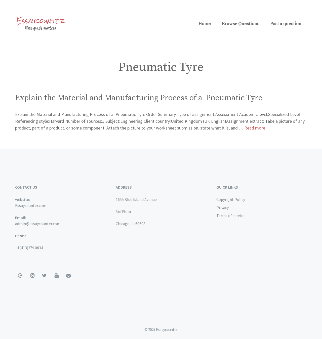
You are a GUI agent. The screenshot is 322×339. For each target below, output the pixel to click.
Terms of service (230, 215)
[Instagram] (32, 275)
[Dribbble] (20, 275)
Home (204, 24)
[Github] (68, 275)
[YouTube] (56, 275)
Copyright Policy (230, 199)
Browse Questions (240, 24)
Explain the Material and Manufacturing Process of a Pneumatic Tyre (138, 98)
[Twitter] (44, 275)
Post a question (285, 24)
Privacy (222, 207)
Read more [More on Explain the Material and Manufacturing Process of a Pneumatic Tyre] (254, 128)
